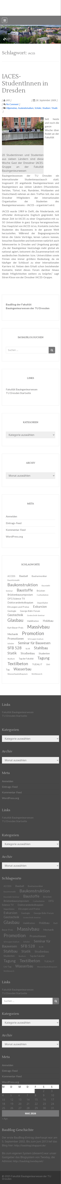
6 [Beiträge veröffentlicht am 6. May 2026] (19, 1095)
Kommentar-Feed (16, 529)
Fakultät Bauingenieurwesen (21, 389)
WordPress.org (14, 536)
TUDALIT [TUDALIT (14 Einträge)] (37, 664)
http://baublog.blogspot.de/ (30, 1145)
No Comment (11, 104)
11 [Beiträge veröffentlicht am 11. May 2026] (3, 1099)
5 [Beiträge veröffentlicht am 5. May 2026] (11, 1095)
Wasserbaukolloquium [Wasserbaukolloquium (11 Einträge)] (17, 674)
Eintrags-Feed (13, 523)
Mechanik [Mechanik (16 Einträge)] (48, 929)
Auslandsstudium (26, 108)
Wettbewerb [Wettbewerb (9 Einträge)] (37, 674)
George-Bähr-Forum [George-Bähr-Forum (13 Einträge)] (44, 913)
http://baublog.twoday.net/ (28, 1161)
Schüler (38, 108)
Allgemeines (11, 108)
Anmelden (11, 516)
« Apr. (5, 1118)
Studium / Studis (49, 108)
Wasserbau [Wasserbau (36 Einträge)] (24, 966)
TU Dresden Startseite (18, 392)
